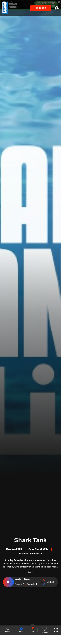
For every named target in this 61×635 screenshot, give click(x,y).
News (21, 630)
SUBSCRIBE (41, 8)
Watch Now (22, 579)
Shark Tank (30, 540)
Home (7, 630)
